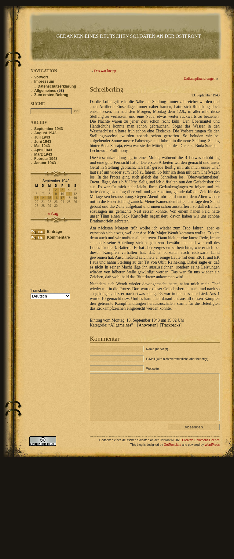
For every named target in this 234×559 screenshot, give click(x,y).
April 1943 (43, 150)
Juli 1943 (42, 137)
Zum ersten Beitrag (51, 95)
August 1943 (45, 133)
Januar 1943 (45, 163)
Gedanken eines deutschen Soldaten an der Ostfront (129, 36)
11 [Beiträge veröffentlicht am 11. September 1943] (69, 194)
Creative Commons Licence (201, 449)
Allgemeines (120, 325)
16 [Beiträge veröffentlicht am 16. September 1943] (55, 198)
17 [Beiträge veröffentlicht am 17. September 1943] (62, 198)
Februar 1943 (45, 159)
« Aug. (54, 213)
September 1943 (48, 129)
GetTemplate (172, 454)
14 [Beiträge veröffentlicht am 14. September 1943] (43, 198)
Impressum (44, 81)
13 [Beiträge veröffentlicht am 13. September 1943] (36, 198)
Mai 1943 (42, 146)
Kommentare (58, 237)
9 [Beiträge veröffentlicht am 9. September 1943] (56, 194)
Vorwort (41, 77)
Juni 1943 (42, 141)
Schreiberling (106, 89)
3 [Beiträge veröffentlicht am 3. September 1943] (62, 190)
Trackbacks (170, 325)
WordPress (212, 454)
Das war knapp (105, 71)
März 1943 (43, 154)
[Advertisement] (50, 263)
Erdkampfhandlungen (199, 78)
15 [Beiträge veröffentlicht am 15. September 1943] (49, 198)
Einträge (54, 231)
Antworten (147, 325)
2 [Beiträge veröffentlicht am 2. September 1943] (56, 190)
